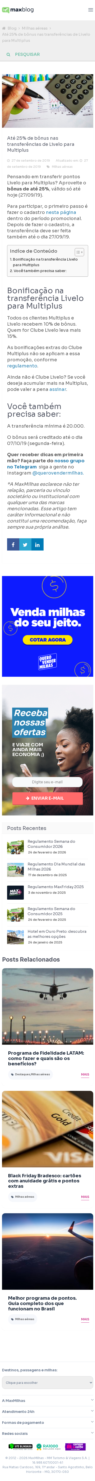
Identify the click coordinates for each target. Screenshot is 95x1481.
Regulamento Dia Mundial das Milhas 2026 (56, 868)
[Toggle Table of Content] (77, 252)
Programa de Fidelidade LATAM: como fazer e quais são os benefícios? (46, 1060)
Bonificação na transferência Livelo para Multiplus (45, 262)
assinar (57, 389)
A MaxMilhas (13, 1402)
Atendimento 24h (18, 1413)
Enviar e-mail (47, 799)
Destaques (22, 1076)
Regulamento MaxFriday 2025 (56, 888)
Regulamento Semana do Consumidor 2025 (51, 913)
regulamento (22, 366)
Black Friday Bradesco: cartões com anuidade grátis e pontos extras (44, 1183)
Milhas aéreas (35, 28)
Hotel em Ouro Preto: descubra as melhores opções (57, 936)
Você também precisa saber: (40, 271)
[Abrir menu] (90, 10)
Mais (85, 1076)
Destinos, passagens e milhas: (30, 1372)
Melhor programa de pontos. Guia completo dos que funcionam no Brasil (42, 1305)
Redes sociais (15, 1435)
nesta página (61, 212)
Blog (12, 28)
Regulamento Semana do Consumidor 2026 (51, 846)
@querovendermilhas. (58, 473)
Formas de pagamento (23, 1424)
